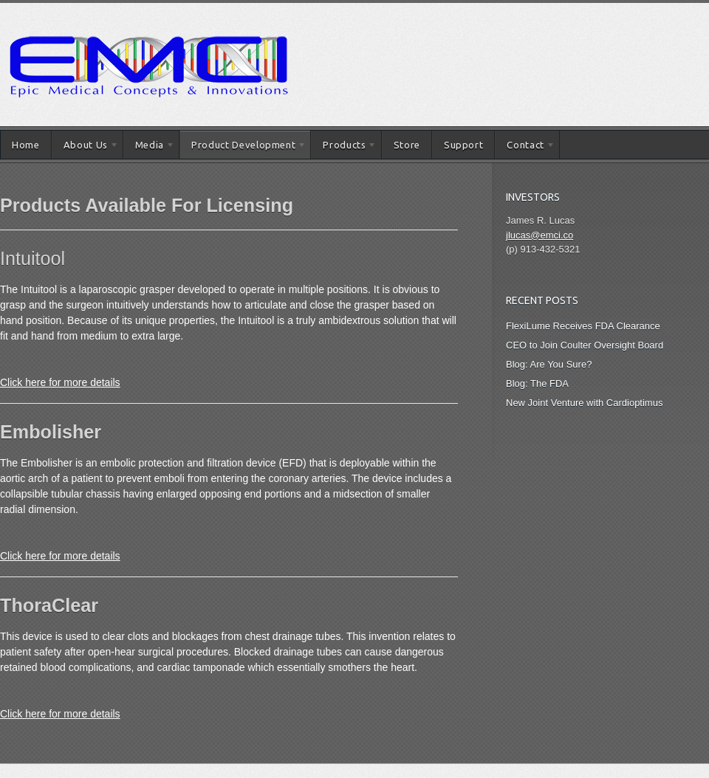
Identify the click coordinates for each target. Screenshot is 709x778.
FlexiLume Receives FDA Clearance (583, 325)
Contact (525, 147)
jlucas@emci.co (539, 235)
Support (464, 145)
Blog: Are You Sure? (549, 364)
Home (26, 145)
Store (407, 145)
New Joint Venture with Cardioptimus (584, 402)
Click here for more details (60, 382)
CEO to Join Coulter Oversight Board (584, 345)
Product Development (242, 147)
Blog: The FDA (537, 383)
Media (149, 147)
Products (344, 147)
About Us (85, 147)
